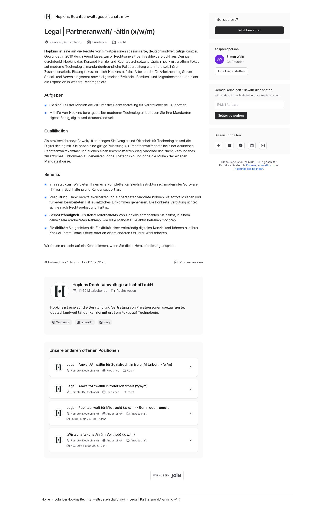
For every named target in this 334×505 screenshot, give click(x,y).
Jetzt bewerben (249, 30)
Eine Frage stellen (231, 71)
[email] (263, 145)
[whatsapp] (229, 145)
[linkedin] (252, 145)
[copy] (218, 145)
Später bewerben (231, 115)
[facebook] (241, 145)
